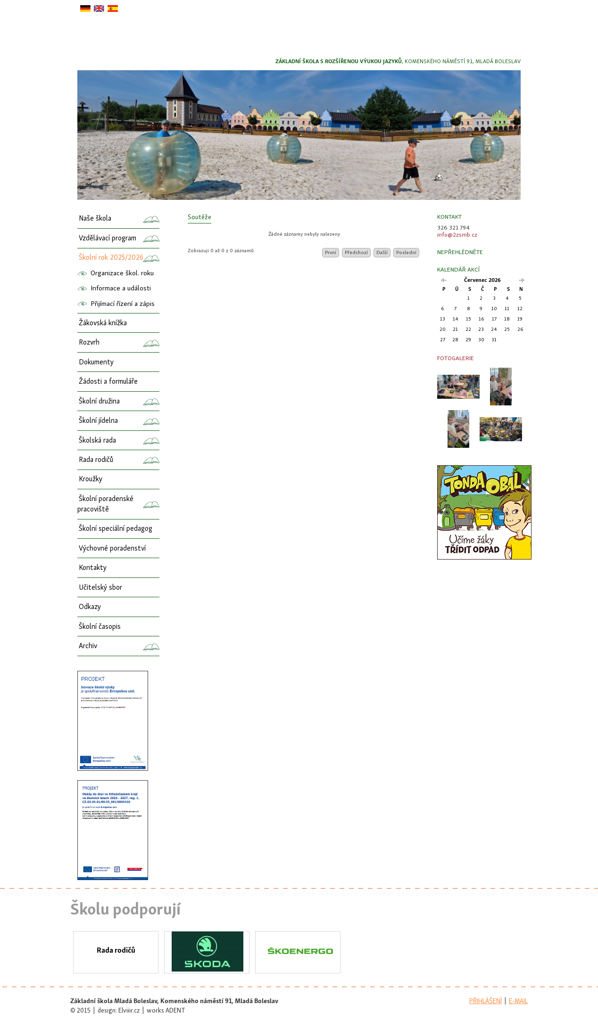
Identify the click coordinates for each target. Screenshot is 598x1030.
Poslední (406, 252)
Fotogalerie (455, 358)
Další (382, 252)
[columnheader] (304, 226)
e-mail (518, 1001)
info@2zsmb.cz (457, 235)
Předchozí (356, 252)
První (330, 252)
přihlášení (485, 1001)
